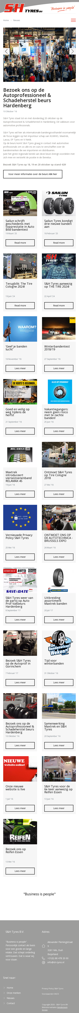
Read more (20, 242)
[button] (6, 51)
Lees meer (20, 368)
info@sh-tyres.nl (56, 962)
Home (6, 20)
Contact (11, 1003)
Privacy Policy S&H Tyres (52, 988)
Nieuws (16, 20)
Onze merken (14, 992)
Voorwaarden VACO (50, 994)
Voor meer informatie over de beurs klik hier (32, 174)
